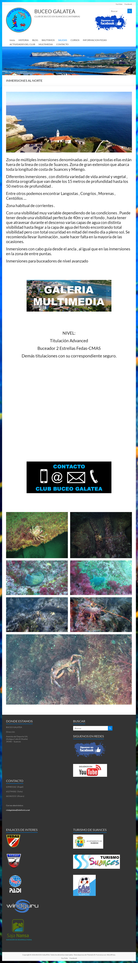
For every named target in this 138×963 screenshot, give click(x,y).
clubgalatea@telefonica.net (18, 810)
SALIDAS (62, 40)
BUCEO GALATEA (54, 11)
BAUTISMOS (48, 40)
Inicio (12, 40)
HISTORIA (24, 40)
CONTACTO (62, 44)
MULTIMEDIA (46, 44)
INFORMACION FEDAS (95, 40)
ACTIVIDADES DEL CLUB (22, 44)
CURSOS (75, 40)
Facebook (128, 4)
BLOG (35, 40)
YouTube (119, 4)
